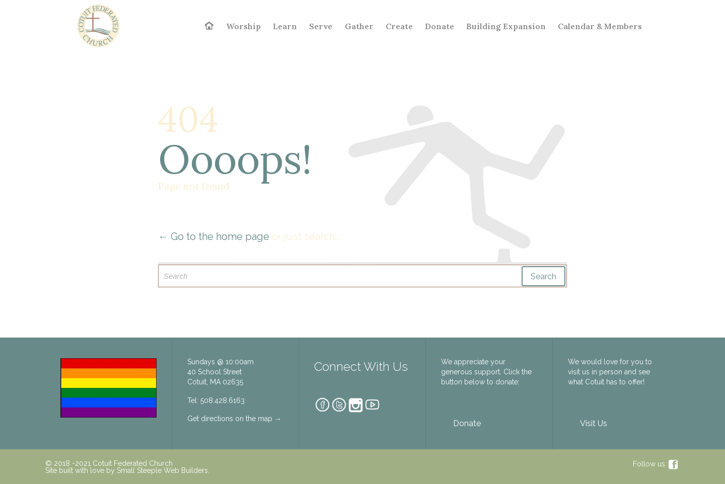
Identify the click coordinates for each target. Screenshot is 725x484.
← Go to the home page (213, 236)
